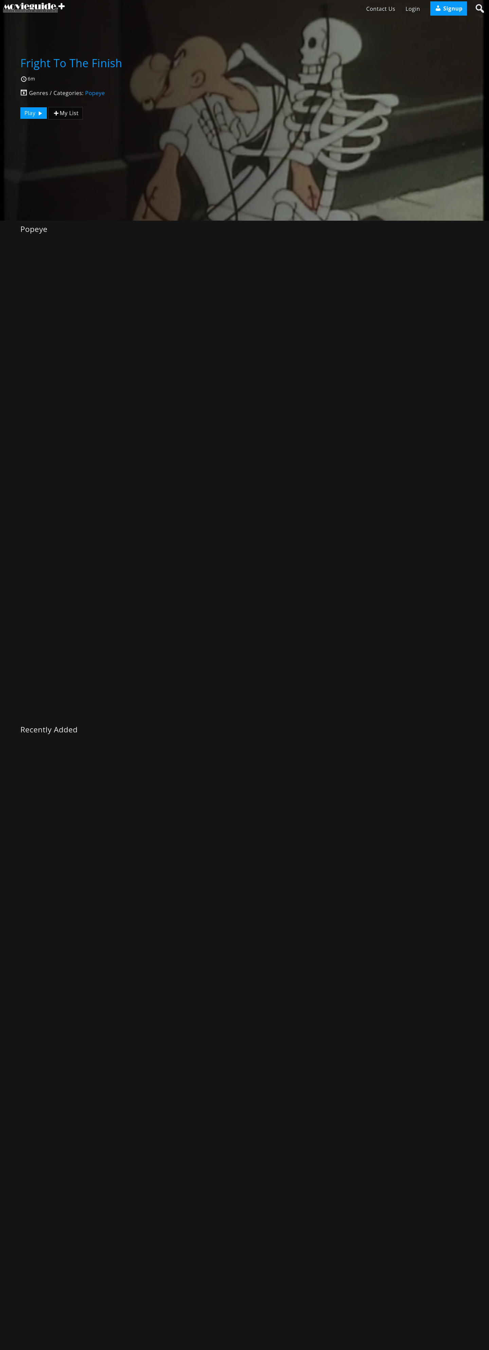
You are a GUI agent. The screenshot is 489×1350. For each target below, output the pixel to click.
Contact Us (380, 9)
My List (65, 113)
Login (412, 9)
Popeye (95, 93)
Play (34, 113)
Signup (449, 8)
